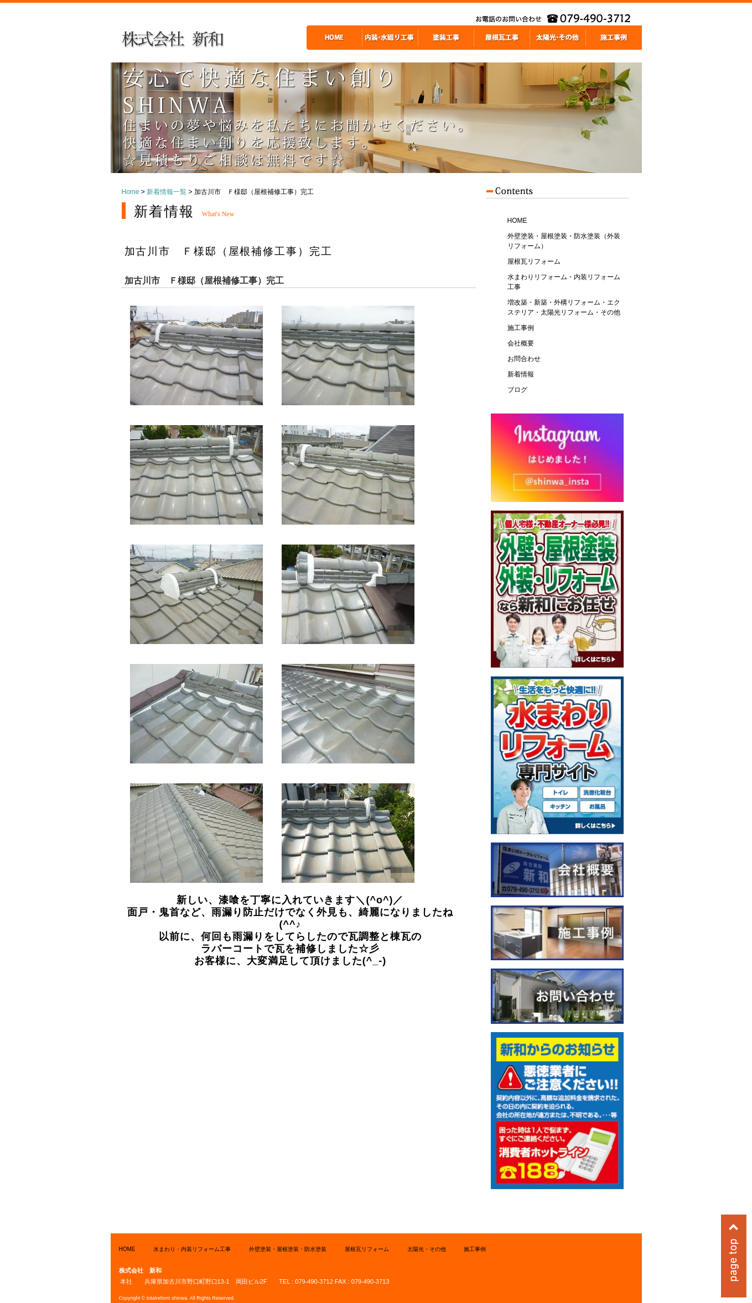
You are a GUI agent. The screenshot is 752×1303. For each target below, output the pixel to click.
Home (130, 192)
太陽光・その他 (426, 1249)
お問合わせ (524, 359)
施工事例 (520, 328)
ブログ (517, 390)
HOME (517, 220)
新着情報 (520, 374)
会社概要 (520, 343)
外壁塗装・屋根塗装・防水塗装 (287, 1249)
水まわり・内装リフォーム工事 (192, 1249)
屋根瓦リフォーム (534, 261)
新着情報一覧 (166, 192)
